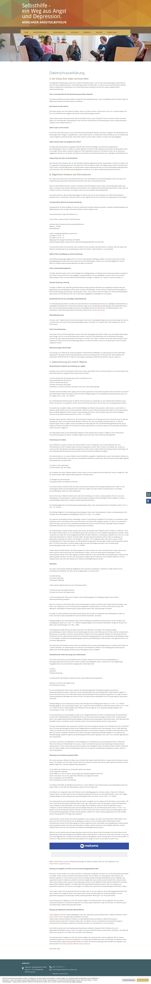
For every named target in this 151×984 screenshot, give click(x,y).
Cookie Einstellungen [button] (129, 980)
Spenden (87, 32)
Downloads (112, 32)
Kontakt (99, 32)
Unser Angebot (59, 32)
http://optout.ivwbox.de (83, 943)
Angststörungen (40, 32)
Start (26, 32)
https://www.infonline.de (57, 917)
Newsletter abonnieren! (60, 973)
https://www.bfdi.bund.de (96, 310)
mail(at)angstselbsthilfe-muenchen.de (64, 969)
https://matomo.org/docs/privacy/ (59, 863)
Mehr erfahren (77, 982)
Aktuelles (74, 32)
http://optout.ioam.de (66, 943)
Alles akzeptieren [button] (142, 980)
